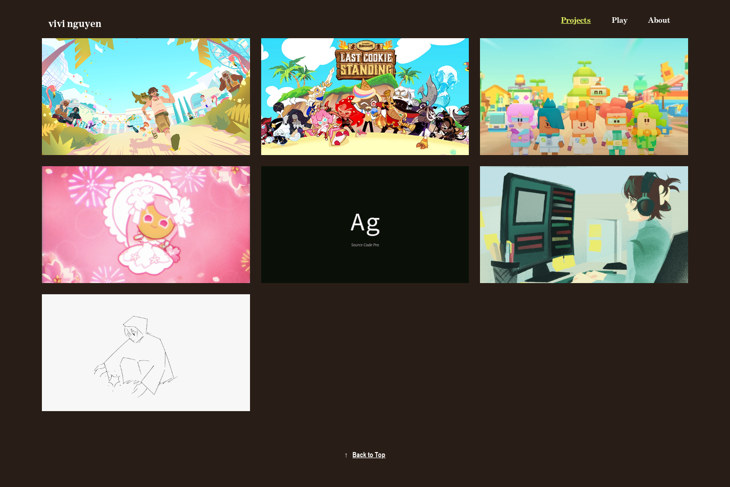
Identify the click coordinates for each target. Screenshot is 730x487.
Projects (576, 20)
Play (620, 20)
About (659, 20)
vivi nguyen (74, 23)
